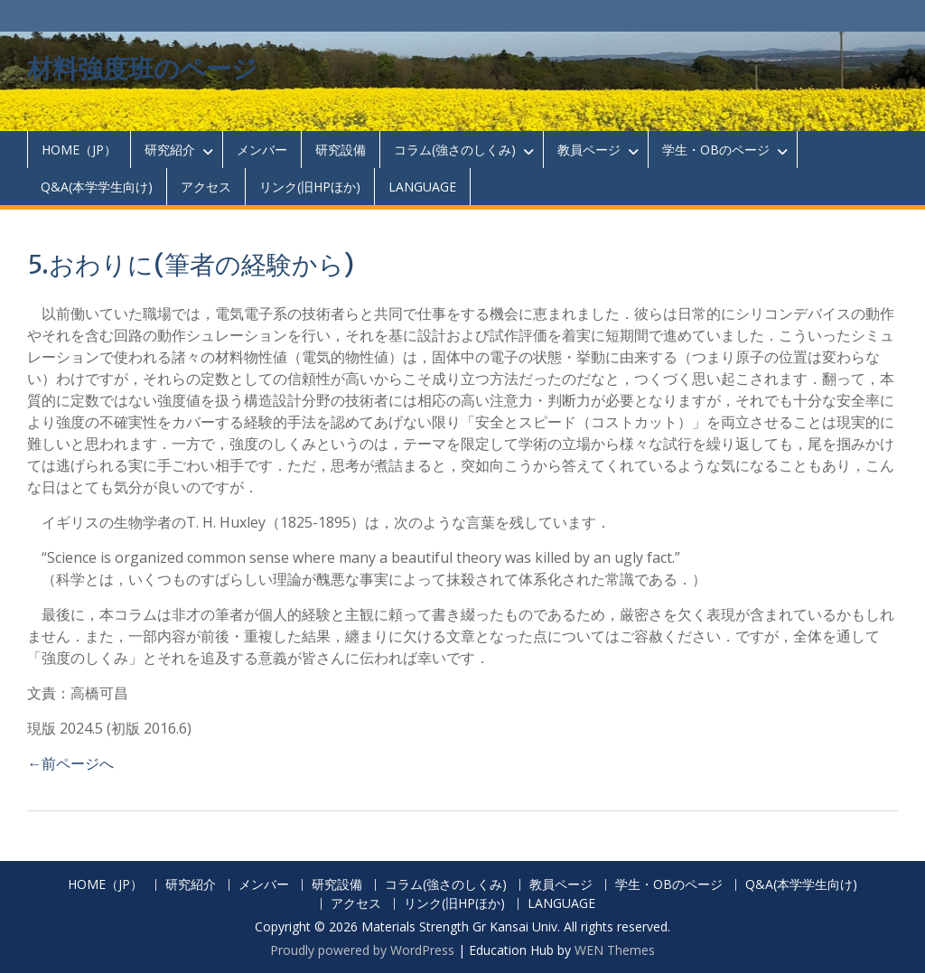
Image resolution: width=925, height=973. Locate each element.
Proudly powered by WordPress (362, 950)
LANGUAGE (422, 186)
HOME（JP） (79, 149)
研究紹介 (170, 149)
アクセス (206, 186)
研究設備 (340, 149)
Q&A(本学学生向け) (97, 186)
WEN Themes (615, 950)
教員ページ (589, 149)
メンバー (262, 149)
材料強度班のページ (142, 68)
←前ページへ (70, 763)
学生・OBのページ (716, 149)
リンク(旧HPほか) (309, 186)
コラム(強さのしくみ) (455, 149)
